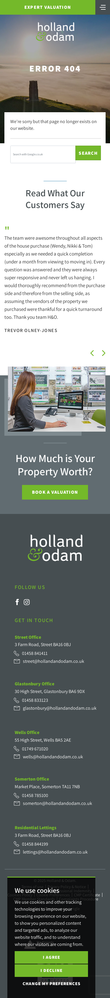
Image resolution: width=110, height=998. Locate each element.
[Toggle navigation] (103, 6)
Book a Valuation (55, 492)
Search (88, 153)
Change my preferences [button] (51, 983)
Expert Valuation (47, 7)
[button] (92, 353)
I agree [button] (51, 957)
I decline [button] (51, 970)
